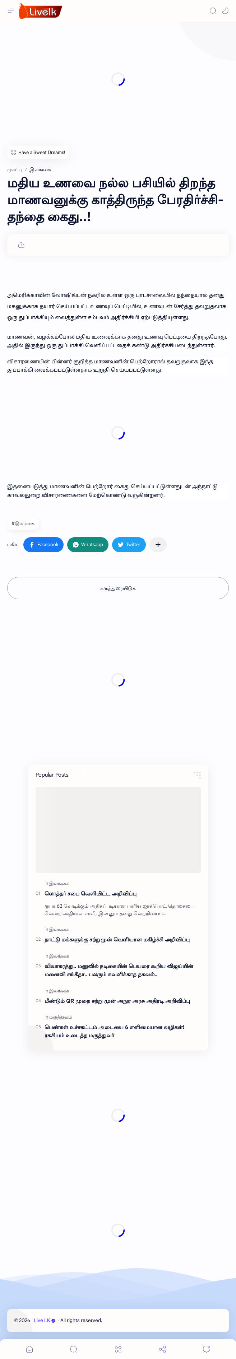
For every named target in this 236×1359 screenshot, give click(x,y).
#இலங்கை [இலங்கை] (22, 523)
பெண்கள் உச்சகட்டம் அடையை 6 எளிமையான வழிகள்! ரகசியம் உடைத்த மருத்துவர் (115, 1031)
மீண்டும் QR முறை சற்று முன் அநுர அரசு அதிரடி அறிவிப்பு (117, 1000)
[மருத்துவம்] (60, 1017)
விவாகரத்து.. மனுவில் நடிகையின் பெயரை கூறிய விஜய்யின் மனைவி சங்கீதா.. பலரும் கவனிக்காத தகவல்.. (119, 970)
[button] (225, 10)
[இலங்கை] (59, 883)
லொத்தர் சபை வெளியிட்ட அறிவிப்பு (90, 893)
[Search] (213, 10)
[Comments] (206, 1349)
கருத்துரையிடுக (118, 588)
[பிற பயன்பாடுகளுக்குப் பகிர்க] (158, 544)
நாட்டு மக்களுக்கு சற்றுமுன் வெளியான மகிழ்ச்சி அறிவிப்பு (117, 939)
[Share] (162, 1349)
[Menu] (118, 1349)
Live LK (45, 1320)
